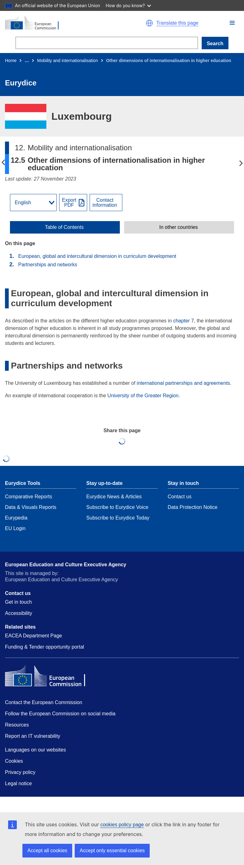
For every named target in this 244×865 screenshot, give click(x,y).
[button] (232, 22)
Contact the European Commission (43, 702)
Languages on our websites (35, 749)
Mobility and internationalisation (67, 60)
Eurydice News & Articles (114, 496)
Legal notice (18, 783)
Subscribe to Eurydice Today (117, 517)
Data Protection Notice (193, 507)
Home (10, 60)
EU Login (15, 528)
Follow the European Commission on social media (60, 713)
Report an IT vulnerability (32, 736)
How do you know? (128, 5)
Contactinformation (104, 203)
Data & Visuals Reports (30, 507)
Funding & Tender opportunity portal (44, 647)
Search (215, 43)
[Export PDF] (73, 202)
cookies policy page (122, 824)
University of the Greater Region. (143, 395)
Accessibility (18, 613)
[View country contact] (106, 202)
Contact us (179, 496)
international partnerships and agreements (183, 383)
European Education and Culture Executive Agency (65, 564)
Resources (17, 724)
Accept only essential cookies (112, 850)
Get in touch (18, 602)
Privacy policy (20, 772)
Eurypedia (16, 517)
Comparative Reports (28, 496)
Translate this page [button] (177, 23)
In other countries (178, 227)
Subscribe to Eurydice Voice (117, 507)
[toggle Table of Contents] (65, 227)
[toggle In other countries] (179, 227)
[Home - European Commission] (60, 23)
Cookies (14, 761)
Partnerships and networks (47, 264)
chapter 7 (183, 320)
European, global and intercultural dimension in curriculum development (97, 256)
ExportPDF (69, 203)
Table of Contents (64, 227)
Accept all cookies (47, 850)
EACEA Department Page (33, 635)
